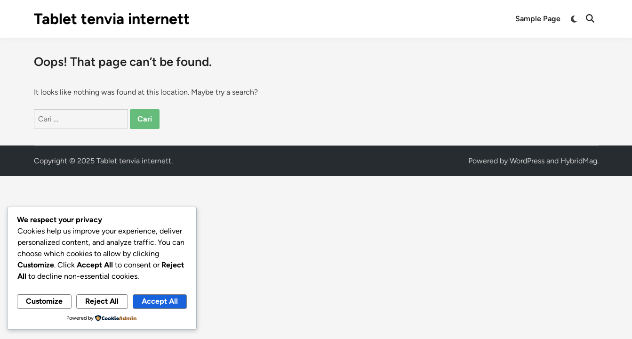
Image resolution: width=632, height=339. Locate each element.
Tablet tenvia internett (112, 19)
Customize (44, 301)
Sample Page (537, 18)
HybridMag (578, 160)
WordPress (527, 160)
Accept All (160, 301)
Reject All (102, 301)
